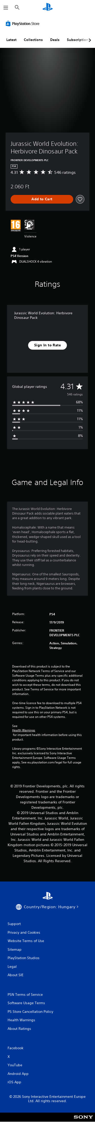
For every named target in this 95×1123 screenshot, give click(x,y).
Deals (55, 39)
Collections (33, 39)
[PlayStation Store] (23, 23)
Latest (11, 39)
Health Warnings (23, 730)
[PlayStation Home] (47, 8)
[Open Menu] (5, 7)
